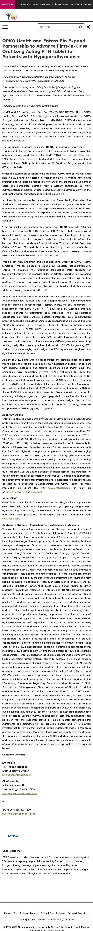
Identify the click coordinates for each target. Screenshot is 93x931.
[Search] (57, 27)
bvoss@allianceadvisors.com (18, 813)
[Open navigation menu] (5, 27)
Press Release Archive (26, 913)
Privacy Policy (55, 919)
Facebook (36, 492)
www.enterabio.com (59, 487)
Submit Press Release (53, 913)
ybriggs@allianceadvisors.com (19, 793)
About (7, 913)
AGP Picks (8, 4)
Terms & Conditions (78, 913)
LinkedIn (11, 492)
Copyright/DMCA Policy (31, 919)
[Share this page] (89, 27)
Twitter (21, 492)
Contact (70, 919)
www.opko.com (10, 518)
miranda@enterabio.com (16, 774)
